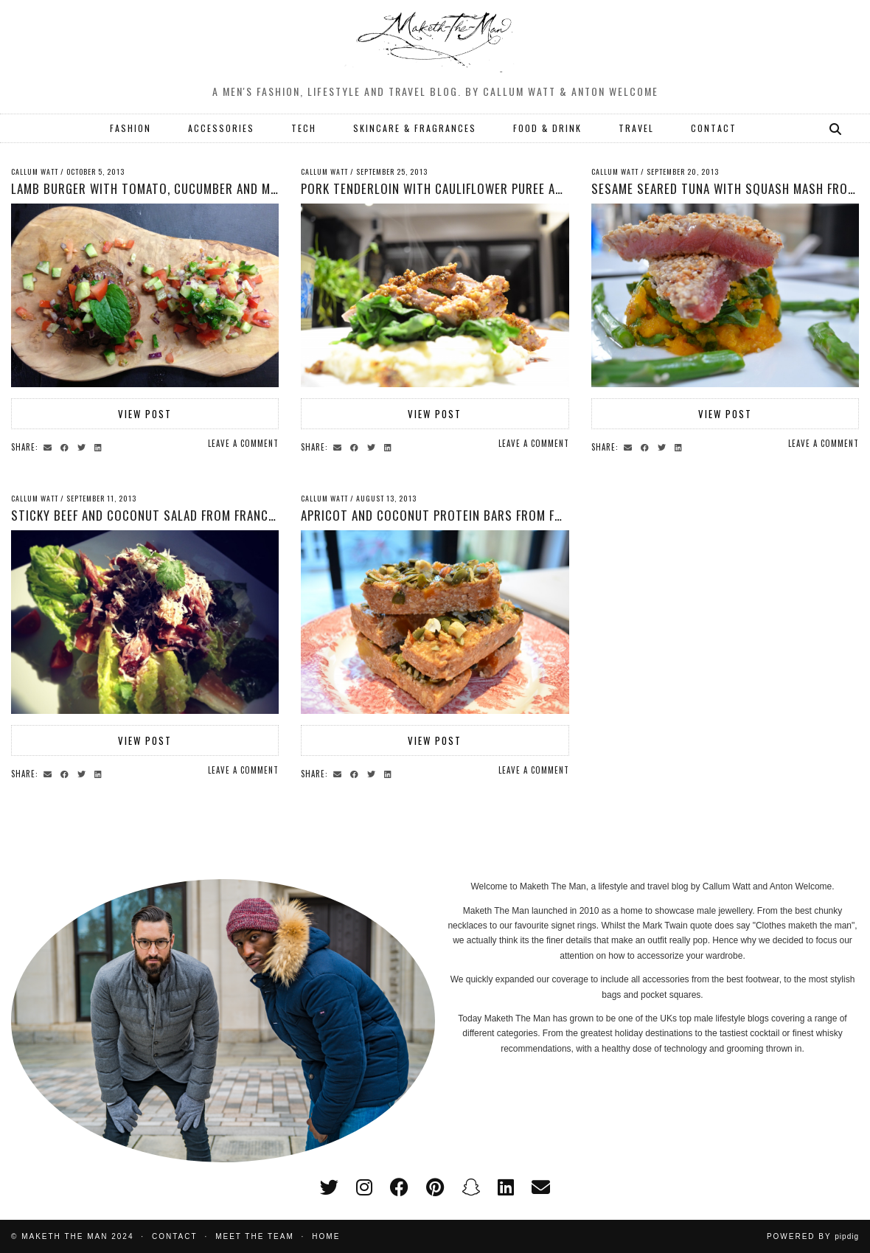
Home (326, 1236)
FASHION (130, 128)
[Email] (541, 1187)
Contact (175, 1236)
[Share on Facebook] (66, 446)
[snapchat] (471, 1187)
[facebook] (399, 1187)
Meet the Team (254, 1236)
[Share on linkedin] (100, 446)
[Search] (836, 128)
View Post (145, 413)
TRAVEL (636, 128)
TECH (303, 128)
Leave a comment (243, 443)
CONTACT (714, 128)
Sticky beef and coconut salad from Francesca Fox (165, 515)
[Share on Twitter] (83, 446)
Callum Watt (34, 171)
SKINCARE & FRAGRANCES (414, 128)
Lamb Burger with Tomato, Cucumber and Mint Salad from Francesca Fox (229, 188)
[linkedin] (506, 1187)
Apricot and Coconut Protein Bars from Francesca (455, 515)
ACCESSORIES (221, 128)
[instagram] (364, 1187)
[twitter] (329, 1187)
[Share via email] (50, 446)
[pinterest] (435, 1187)
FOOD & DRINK (547, 128)
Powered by (813, 1236)
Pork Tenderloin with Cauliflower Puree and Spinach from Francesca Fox (521, 188)
